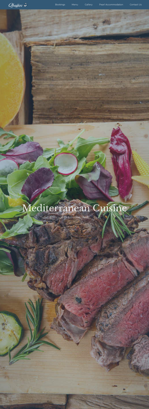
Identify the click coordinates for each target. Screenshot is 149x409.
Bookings (60, 4)
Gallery (89, 4)
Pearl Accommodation (111, 4)
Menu (75, 4)
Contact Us (136, 4)
